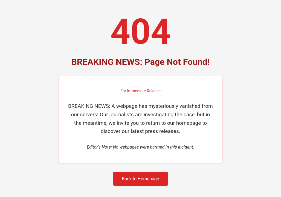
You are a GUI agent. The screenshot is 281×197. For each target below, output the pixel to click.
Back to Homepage (140, 178)
